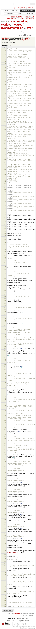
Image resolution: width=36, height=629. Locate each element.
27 (5, 140)
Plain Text (10, 621)
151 (5, 508)
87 (5, 309)
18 (5, 98)
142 (5, 477)
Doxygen (30, 13)
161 (5, 544)
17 (5, 93)
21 (5, 111)
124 (5, 420)
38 (5, 184)
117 (5, 396)
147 (5, 493)
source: (5, 21)
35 (5, 175)
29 (5, 149)
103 (5, 350)
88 (5, 311)
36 (5, 180)
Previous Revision (16, 16)
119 (5, 400)
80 (5, 294)
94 (5, 325)
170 (5, 568)
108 (5, 366)
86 (5, 307)
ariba (24, 21)
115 (5, 387)
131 (5, 438)
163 (5, 551)
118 (5, 398)
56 (5, 233)
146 (5, 489)
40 (5, 187)
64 (5, 251)
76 (5, 279)
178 (5, 592)
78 (5, 291)
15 (5, 85)
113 (5, 379)
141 (5, 472)
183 (5, 604)
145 (5, 487)
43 (5, 194)
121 (5, 405)
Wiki (6, 11)
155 (5, 522)
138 (5, 461)
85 (5, 305)
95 (5, 327)
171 (5, 572)
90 (5, 316)
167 (5, 561)
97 (5, 334)
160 (5, 538)
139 (5, 466)
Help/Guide (21, 8)
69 (5, 262)
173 (5, 577)
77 (5, 284)
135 (5, 452)
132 (5, 443)
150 (5, 503)
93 (5, 322)
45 (5, 201)
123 (5, 415)
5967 (30, 27)
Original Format (23, 621)
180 (5, 599)
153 (5, 514)
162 (5, 549)
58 (5, 237)
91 (5, 318)
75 (5, 277)
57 (5, 235)
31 (5, 159)
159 (5, 535)
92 (5, 320)
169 (5, 565)
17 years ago (25, 40)
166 (5, 558)
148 (5, 498)
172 (5, 574)
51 (5, 221)
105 (5, 359)
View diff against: (26, 32)
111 (5, 373)
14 (5, 83)
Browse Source (27, 11)
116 (5, 389)
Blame (22, 18)
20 (5, 109)
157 (5, 528)
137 (5, 459)
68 (5, 261)
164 (5, 554)
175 (5, 581)
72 (5, 270)
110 (5, 371)
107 (5, 364)
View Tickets (10, 13)
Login (14, 8)
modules (17, 24)
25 (5, 130)
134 (5, 449)
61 (5, 243)
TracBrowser (17, 614)
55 (5, 232)
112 (5, 377)
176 (5, 586)
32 (5, 162)
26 (5, 135)
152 (5, 510)
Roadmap (15, 11)
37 (5, 182)
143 (5, 479)
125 (5, 422)
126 (5, 424)
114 (5, 382)
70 (5, 264)
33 (5, 164)
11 (5, 71)
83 (5, 300)
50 (5, 217)
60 (5, 241)
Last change (5, 38)
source (14, 21)
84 (5, 303)
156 (5, 524)
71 (5, 266)
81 (5, 296)
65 (5, 255)
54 (5, 228)
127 (5, 428)
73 (5, 271)
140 (5, 468)
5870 (27, 38)
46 (5, 205)
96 (5, 329)
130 (5, 436)
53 (5, 226)
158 (5, 533)
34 (5, 169)
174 (5, 579)
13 (5, 81)
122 (5, 410)
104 (5, 357)
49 (5, 214)
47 (5, 208)
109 (5, 369)
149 (5, 500)
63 (5, 250)
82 (5, 298)
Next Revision (11, 18)
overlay (5, 24)
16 (5, 90)
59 (5, 239)
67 (5, 259)
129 (5, 435)
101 (5, 346)
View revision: (23, 35)
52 (5, 224)
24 (5, 126)
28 (5, 143)
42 (5, 191)
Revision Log (30, 18)
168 (5, 563)
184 (5, 606)
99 (5, 338)
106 (5, 361)
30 (5, 154)
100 (5, 343)
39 (5, 185)
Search (20, 13)
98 (5, 336)
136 (5, 454)
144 (5, 482)
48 (5, 212)
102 (5, 348)
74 (5, 273)
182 (5, 602)
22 (5, 116)
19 (5, 104)
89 (5, 314)
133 (5, 445)
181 (5, 600)
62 (5, 244)
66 (5, 257)
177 (5, 590)
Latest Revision (29, 16)
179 (5, 595)
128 (5, 429)
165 (5, 556)
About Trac (31, 8)
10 (5, 69)
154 (5, 519)
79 (5, 292)
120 (5, 403)
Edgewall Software (21, 625)
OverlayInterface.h (12, 27)
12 (5, 76)
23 (5, 121)
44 (5, 198)
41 (5, 189)
